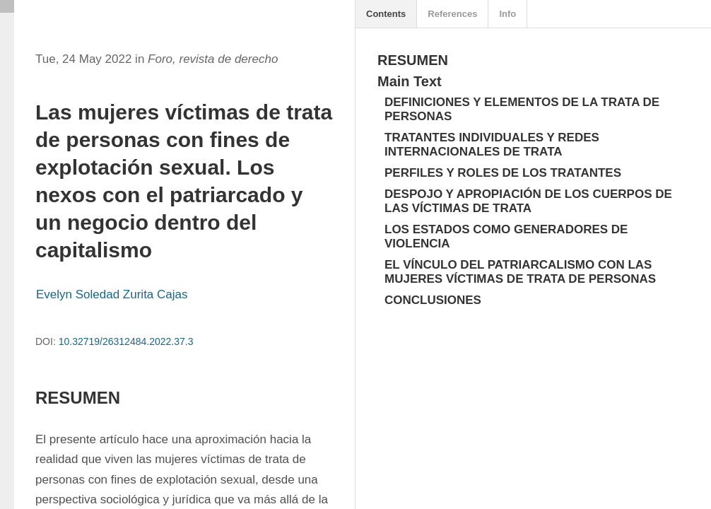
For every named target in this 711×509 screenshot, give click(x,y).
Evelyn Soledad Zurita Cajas (112, 294)
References (452, 13)
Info (507, 13)
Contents (386, 13)
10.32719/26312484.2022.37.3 (126, 341)
